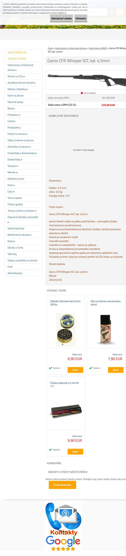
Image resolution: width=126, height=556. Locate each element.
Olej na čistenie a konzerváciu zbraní (106, 305)
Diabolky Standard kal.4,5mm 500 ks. (65, 305)
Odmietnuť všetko (52, 18)
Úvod (50, 48)
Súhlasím (78, 18)
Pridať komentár (63, 490)
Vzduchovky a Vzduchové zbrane (70, 48)
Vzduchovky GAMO (98, 48)
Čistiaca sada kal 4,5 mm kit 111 (64, 389)
